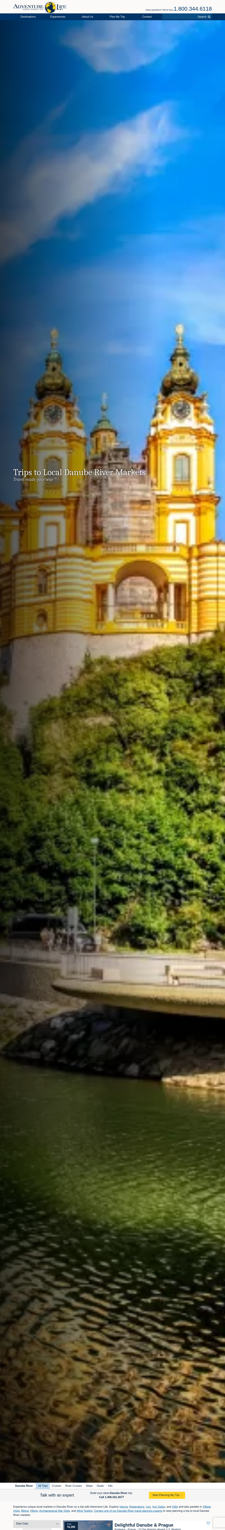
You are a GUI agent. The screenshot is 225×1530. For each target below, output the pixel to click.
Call (111, 1497)
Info (110, 1485)
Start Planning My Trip (165, 1495)
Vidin (175, 1506)
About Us (87, 16)
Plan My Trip (117, 16)
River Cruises (73, 1485)
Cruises (56, 1485)
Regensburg (136, 1506)
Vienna (123, 1506)
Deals (100, 1485)
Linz (148, 1506)
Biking (25, 1510)
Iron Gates (158, 1506)
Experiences (57, 16)
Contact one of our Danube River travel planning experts (128, 1510)
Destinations (28, 16)
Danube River (24, 1485)
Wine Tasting (84, 1510)
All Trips (43, 1485)
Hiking (34, 1510)
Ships (89, 1485)
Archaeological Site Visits (54, 1510)
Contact (147, 16)
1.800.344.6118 (193, 9)
